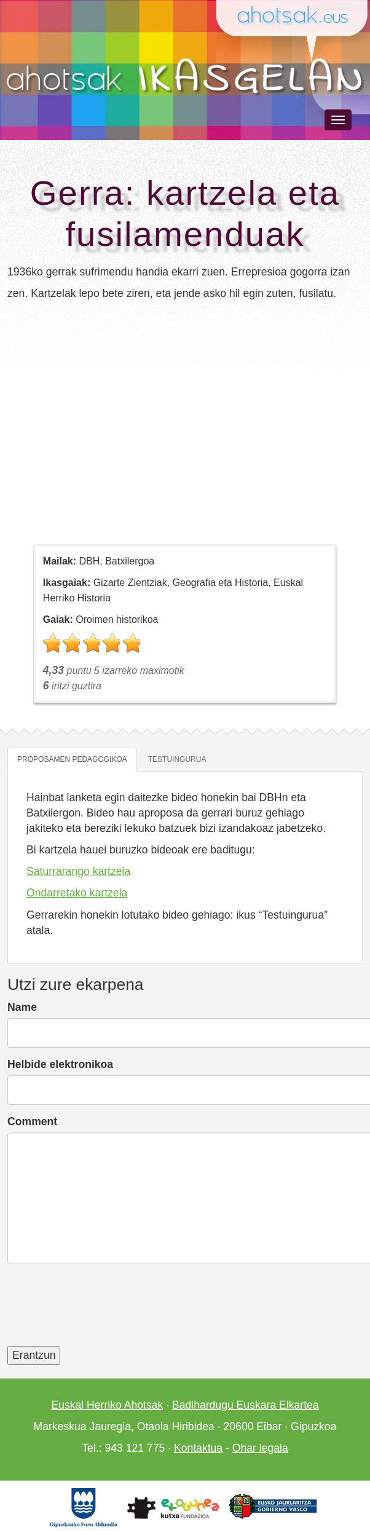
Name (22, 1007)
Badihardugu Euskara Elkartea (245, 1405)
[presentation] (100, 1313)
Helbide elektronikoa (60, 1064)
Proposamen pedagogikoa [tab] (72, 759)
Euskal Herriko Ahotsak (107, 1405)
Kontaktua (198, 1448)
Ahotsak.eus (297, 16)
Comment (32, 1121)
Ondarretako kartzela (76, 893)
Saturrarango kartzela (78, 871)
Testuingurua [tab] (177, 759)
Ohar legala (260, 1448)
